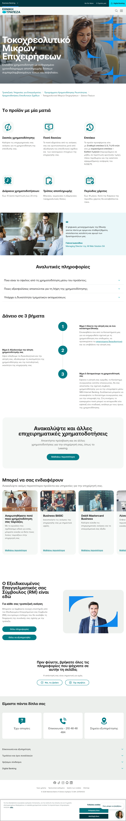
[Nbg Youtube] (67, 782)
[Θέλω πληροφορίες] (19, 629)
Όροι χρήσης (42, 788)
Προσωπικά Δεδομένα (56, 788)
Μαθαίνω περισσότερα (63, 451)
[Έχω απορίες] (22, 726)
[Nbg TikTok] (59, 782)
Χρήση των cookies (74, 788)
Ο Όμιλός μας (101, 3)
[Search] (116, 11)
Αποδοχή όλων (94, 816)
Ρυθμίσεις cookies (93, 804)
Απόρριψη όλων (94, 810)
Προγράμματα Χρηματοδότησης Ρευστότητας (65, 92)
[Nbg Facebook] (54, 782)
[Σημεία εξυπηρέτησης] (104, 726)
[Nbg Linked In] (71, 782)
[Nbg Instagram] (63, 782)
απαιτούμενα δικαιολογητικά (109, 341)
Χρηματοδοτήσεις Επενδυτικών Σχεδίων (21, 95)
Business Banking (10, 3)
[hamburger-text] (121, 11)
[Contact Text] (63, 726)
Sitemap (86, 788)
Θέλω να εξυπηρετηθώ (19, 637)
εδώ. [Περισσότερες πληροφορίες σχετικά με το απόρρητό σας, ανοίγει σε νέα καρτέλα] (11, 807)
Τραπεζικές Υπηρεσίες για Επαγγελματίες (21, 92)
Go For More (89, 3)
